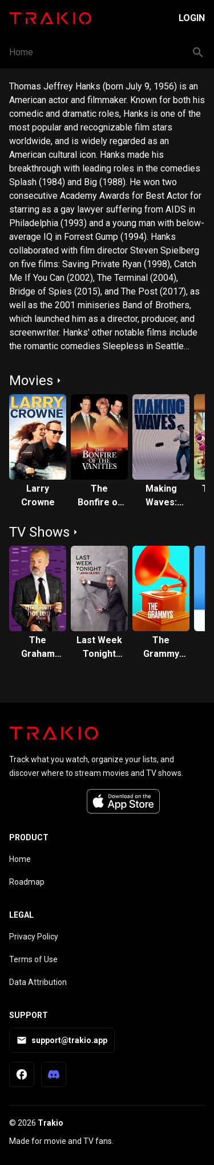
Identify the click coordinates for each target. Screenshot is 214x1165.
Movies (31, 381)
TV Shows (39, 532)
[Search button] (198, 52)
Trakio (50, 1122)
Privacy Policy (33, 936)
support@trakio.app (62, 1040)
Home (21, 52)
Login (192, 18)
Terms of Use (33, 959)
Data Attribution (38, 982)
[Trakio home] (53, 733)
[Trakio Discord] (53, 1074)
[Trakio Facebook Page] (21, 1074)
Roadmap (27, 881)
